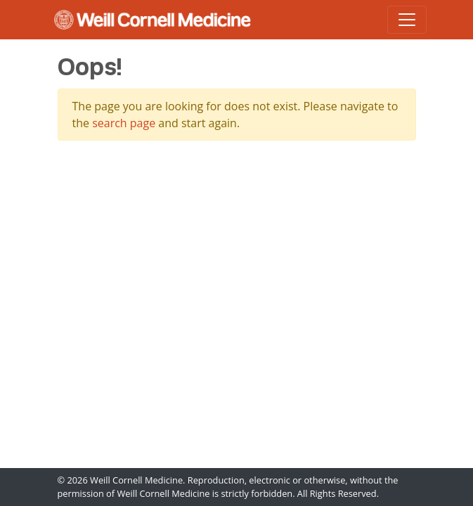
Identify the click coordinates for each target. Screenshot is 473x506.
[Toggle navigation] (407, 20)
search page (123, 123)
